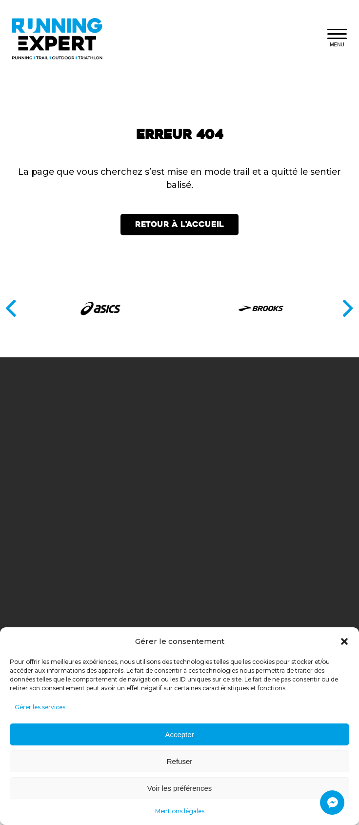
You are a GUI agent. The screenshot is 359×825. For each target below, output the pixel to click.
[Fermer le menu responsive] (337, 38)
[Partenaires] (179, 308)
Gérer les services (40, 707)
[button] (344, 641)
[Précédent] (11, 308)
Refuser (180, 761)
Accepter (179, 734)
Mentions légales (179, 811)
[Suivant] (348, 308)
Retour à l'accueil (179, 224)
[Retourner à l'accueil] (62, 39)
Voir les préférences (179, 788)
